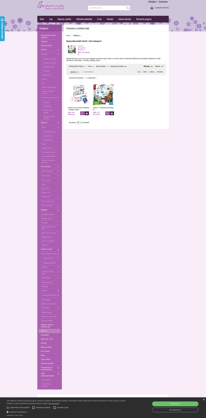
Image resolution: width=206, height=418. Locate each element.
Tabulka (157, 66)
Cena (90, 66)
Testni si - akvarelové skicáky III (81, 48)
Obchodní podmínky (84, 19)
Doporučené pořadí (117, 66)
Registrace (163, 2)
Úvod (42, 19)
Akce (145, 72)
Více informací (53, 403)
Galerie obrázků (125, 19)
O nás (99, 19)
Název (81, 66)
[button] (69, 412)
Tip (139, 72)
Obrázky (147, 66)
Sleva (152, 72)
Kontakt (110, 19)
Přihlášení (152, 2)
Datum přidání (101, 66)
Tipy (50, 19)
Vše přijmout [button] (175, 404)
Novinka (160, 72)
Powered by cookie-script (15, 415)
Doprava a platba (64, 19)
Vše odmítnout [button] (175, 410)
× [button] (204, 400)
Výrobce (74, 72)
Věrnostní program (143, 19)
